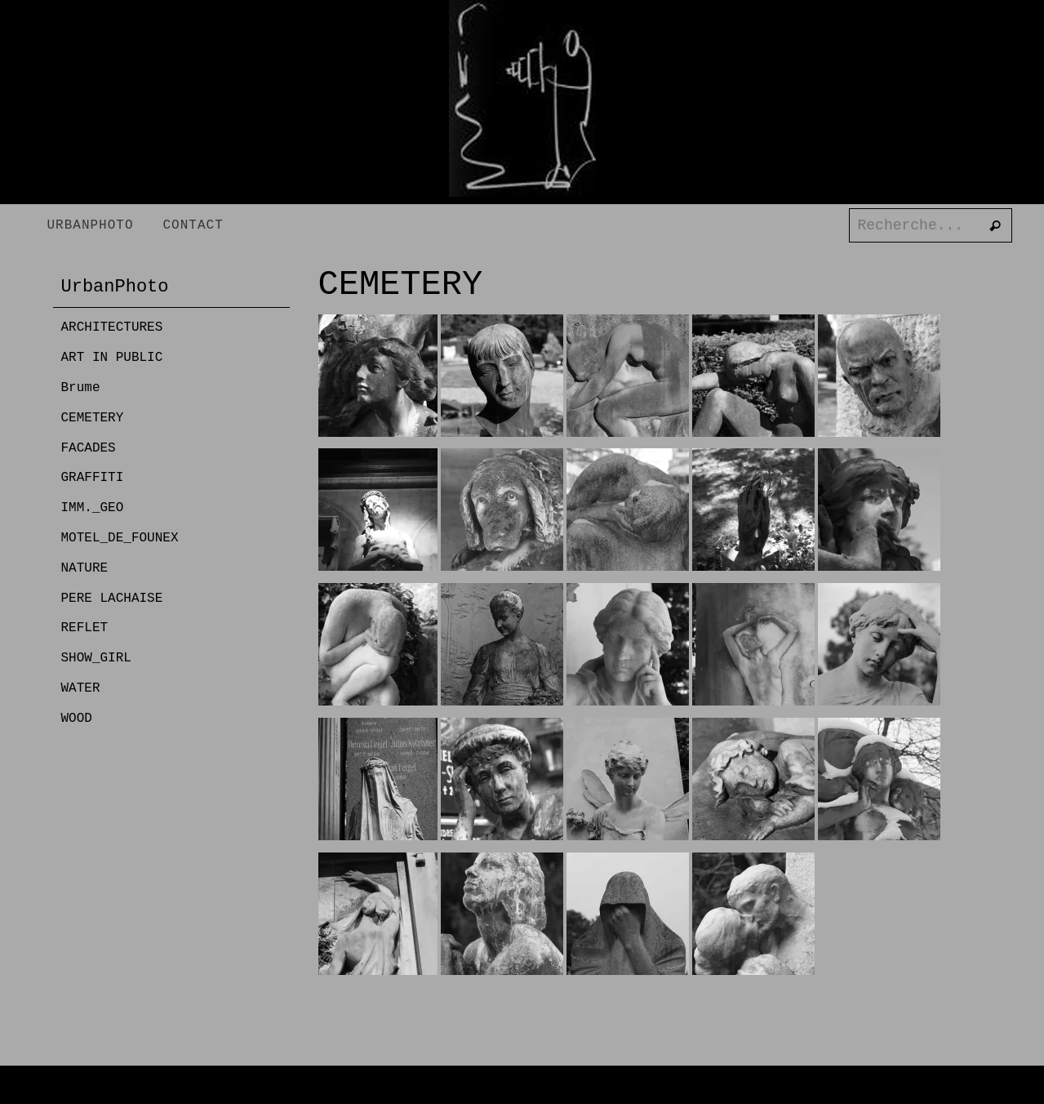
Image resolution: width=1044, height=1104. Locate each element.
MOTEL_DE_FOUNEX (120, 538)
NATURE (85, 568)
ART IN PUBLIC (112, 357)
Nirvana (531, 1090)
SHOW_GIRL (96, 658)
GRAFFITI (92, 477)
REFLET (85, 628)
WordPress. (605, 1090)
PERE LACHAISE (112, 598)
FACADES (88, 448)
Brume (80, 388)
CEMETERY (92, 418)
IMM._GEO (92, 508)
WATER (80, 688)
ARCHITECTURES (112, 327)
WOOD (76, 718)
